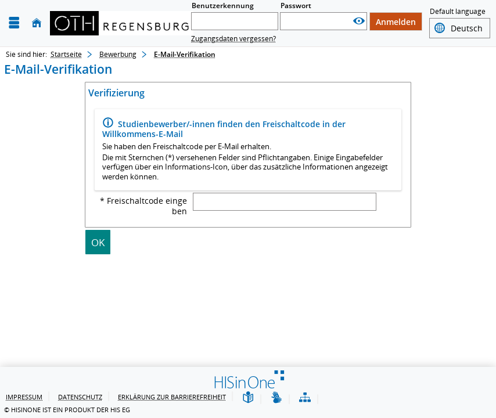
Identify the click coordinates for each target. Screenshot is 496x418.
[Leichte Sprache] (248, 398)
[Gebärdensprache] (276, 398)
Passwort (296, 5)
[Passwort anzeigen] (358, 21)
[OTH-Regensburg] (121, 23)
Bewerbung (117, 54)
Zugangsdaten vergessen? (233, 39)
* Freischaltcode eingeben (143, 206)
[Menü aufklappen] (14, 23)
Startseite (66, 54)
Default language (458, 12)
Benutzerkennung (223, 5)
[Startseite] (36, 23)
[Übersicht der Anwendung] (304, 398)
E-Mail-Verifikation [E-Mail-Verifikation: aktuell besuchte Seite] (184, 54)
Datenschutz (80, 396)
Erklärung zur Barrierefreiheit (172, 396)
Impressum (24, 396)
